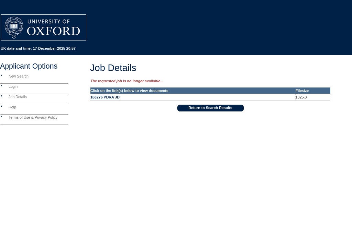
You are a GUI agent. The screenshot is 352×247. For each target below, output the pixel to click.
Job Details (18, 97)
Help (12, 107)
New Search (19, 76)
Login (13, 86)
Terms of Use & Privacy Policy (33, 117)
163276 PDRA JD (105, 97)
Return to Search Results (210, 108)
